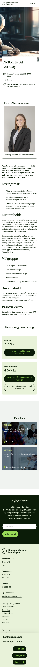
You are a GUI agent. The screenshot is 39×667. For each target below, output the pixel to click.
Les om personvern (13, 641)
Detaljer (18, 655)
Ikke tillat (19, 662)
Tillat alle (19, 649)
